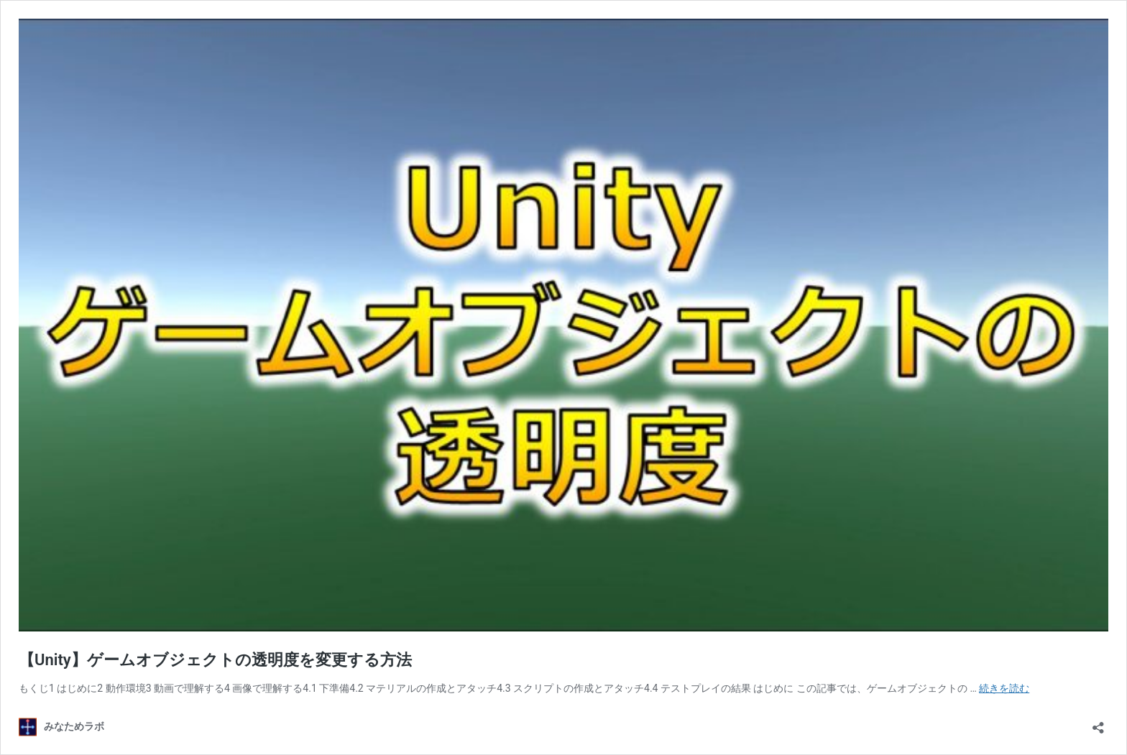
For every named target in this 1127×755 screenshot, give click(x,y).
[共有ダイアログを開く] (1098, 723)
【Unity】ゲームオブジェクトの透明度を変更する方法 (215, 660)
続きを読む (1004, 688)
